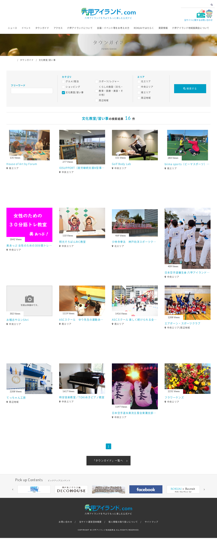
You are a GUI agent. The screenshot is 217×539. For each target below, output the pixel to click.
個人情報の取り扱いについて (123, 523)
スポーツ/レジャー (109, 81)
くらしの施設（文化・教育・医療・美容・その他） (111, 91)
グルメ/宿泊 (72, 81)
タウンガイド (42, 28)
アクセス (58, 28)
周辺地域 (103, 100)
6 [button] (113, 497)
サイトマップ (151, 523)
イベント (26, 28)
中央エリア (147, 87)
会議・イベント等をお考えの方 (113, 28)
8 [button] (123, 497)
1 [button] (88, 497)
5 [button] (108, 497)
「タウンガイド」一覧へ (108, 461)
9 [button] (129, 497)
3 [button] (98, 497)
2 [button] (93, 497)
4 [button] (103, 497)
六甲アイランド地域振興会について (190, 28)
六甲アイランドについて (80, 28)
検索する (190, 88)
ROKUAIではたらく (144, 28)
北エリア (146, 81)
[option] (34, 490)
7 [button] (118, 497)
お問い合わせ (65, 523)
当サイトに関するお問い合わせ (198, 20)
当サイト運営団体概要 (90, 523)
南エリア (146, 92)
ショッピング (73, 87)
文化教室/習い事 (75, 92)
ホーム (14, 59)
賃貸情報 (163, 28)
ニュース (12, 28)
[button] (12, 490)
